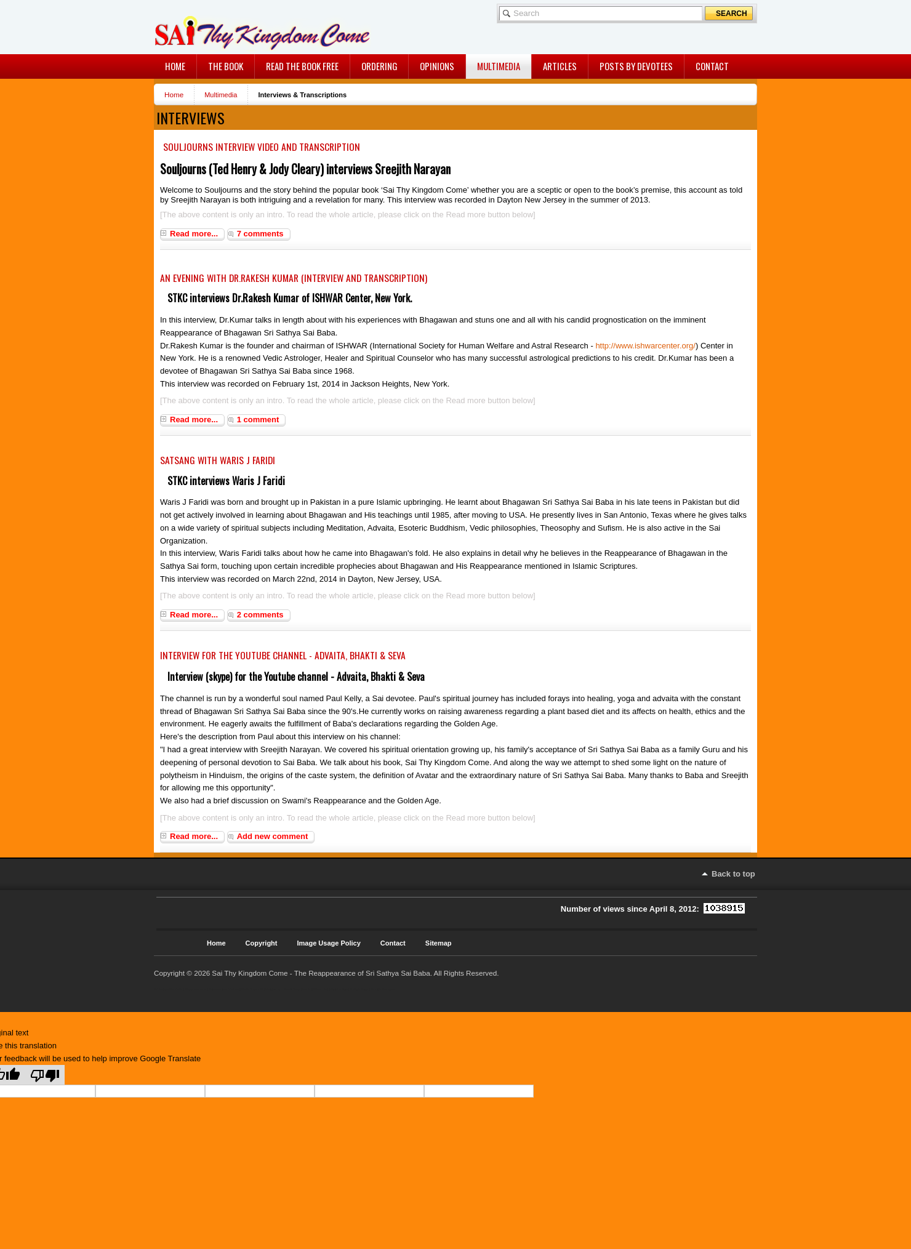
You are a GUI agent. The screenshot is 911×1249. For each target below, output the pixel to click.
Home (173, 94)
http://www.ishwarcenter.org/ (645, 345)
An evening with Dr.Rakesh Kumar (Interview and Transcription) (293, 277)
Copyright (262, 943)
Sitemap (438, 943)
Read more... (194, 233)
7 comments (260, 233)
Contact (393, 943)
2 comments (260, 614)
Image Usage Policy (329, 943)
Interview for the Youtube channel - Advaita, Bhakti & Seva (283, 655)
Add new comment (272, 836)
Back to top (733, 873)
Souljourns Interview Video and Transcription (261, 146)
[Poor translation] (45, 1075)
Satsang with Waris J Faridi (217, 459)
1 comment (258, 419)
